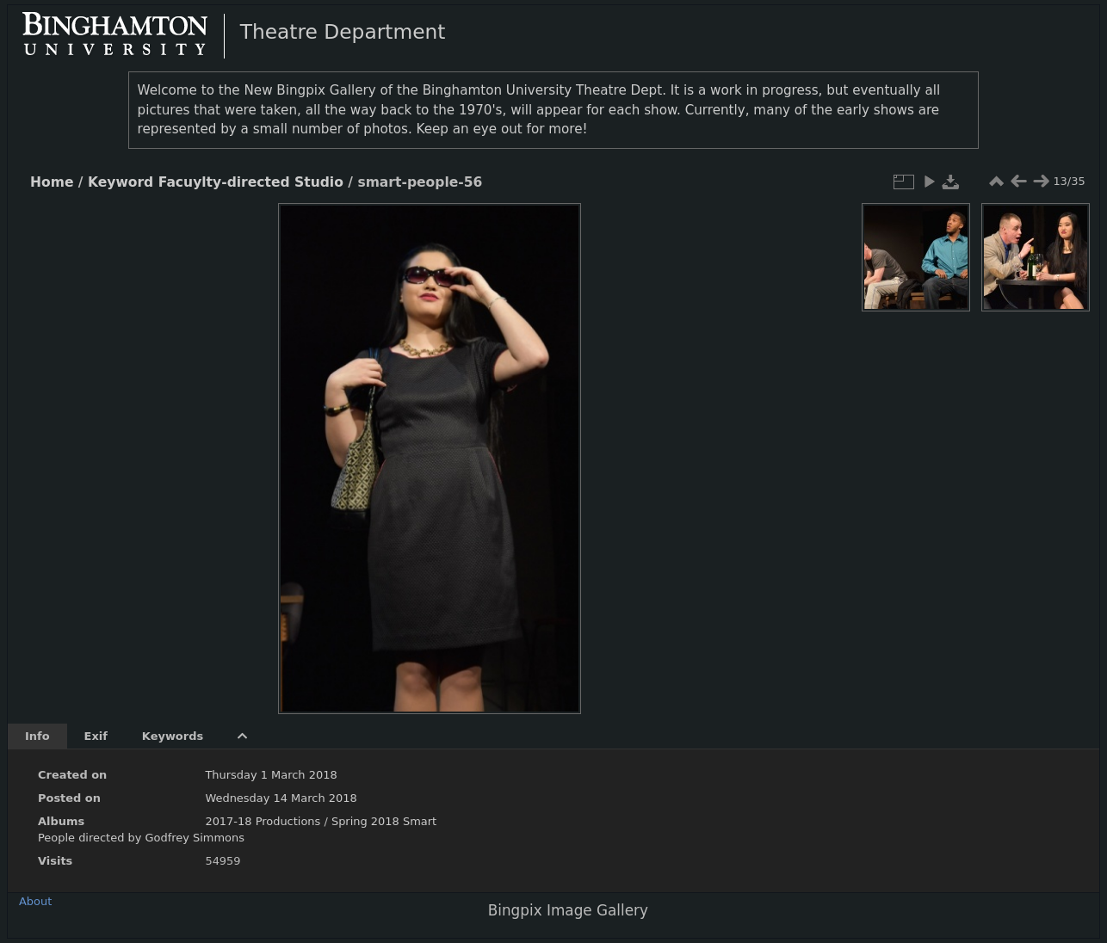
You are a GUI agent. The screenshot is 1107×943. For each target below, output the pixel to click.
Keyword (120, 182)
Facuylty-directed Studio (250, 182)
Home (51, 182)
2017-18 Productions (262, 821)
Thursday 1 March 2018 (271, 774)
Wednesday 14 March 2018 (280, 798)
